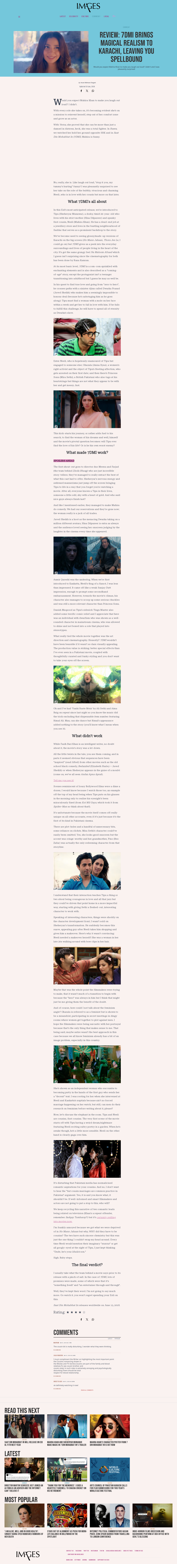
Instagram (94, 1551)
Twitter (86, 1551)
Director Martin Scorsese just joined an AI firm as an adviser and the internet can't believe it (24, 1488)
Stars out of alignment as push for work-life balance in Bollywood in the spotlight (67, 1534)
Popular (117, 1339)
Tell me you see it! (64, 780)
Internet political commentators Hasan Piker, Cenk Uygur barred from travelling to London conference (109, 1534)
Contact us (70, 1551)
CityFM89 (77, 1560)
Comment (96, 16)
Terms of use (139, 1551)
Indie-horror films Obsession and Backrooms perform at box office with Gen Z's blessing (151, 1534)
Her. (114, 16)
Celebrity (73, 16)
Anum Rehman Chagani (88, 83)
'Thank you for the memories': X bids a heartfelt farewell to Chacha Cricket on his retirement (66, 1488)
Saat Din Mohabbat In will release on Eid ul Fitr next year (24, 1444)
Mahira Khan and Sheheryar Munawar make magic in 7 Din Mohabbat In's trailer (66, 1444)
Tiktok (102, 1551)
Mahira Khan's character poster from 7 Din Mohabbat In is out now (109, 1444)
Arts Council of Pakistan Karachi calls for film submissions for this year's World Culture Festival (108, 1488)
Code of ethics (128, 1551)
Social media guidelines (113, 1551)
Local (106, 16)
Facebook (79, 1551)
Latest (63, 16)
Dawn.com (69, 1560)
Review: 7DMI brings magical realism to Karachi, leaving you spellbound (126, 47)
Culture (85, 16)
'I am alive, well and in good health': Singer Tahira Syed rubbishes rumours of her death (24, 1534)
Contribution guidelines (76, 1554)
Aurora (84, 1560)
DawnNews (92, 1560)
